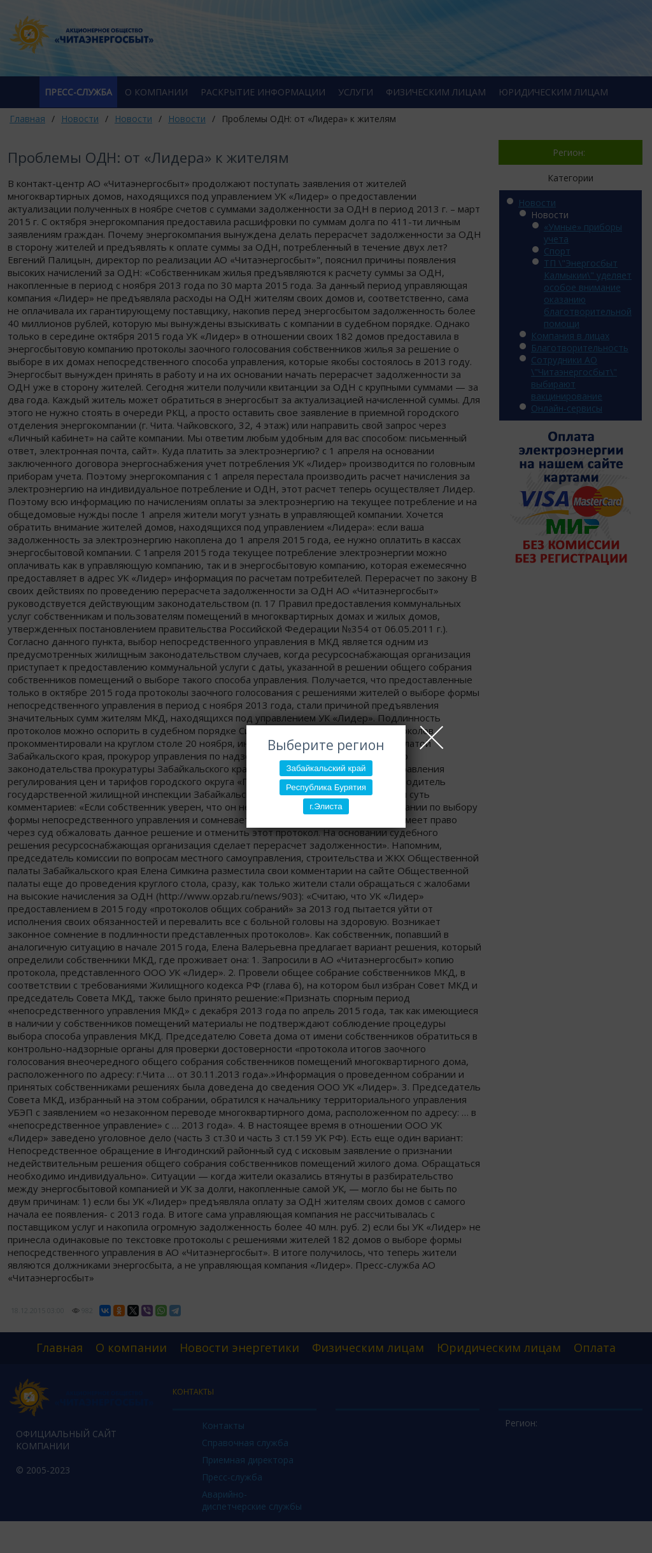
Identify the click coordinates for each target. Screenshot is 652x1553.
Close (432, 737)
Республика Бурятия (326, 787)
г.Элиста (325, 806)
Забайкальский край (325, 768)
